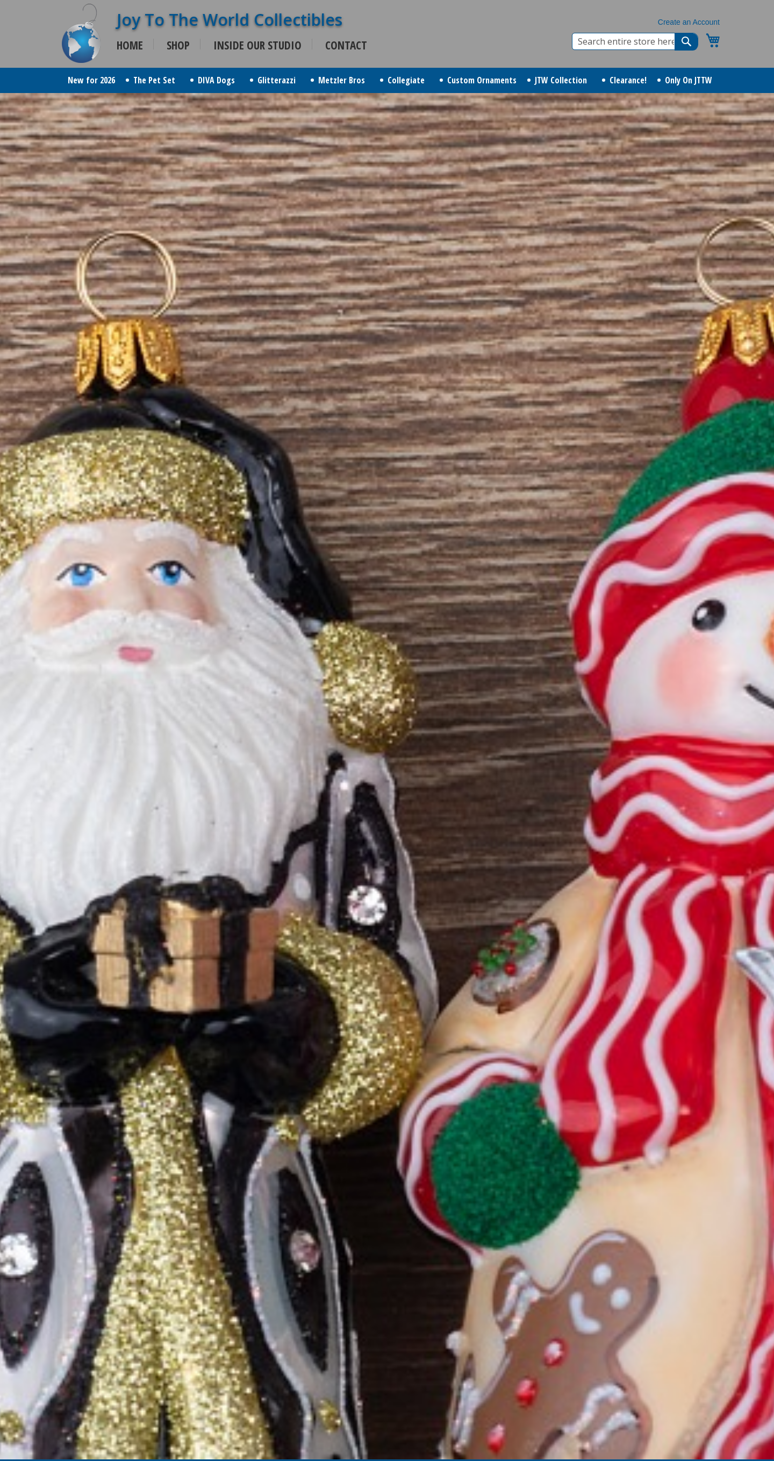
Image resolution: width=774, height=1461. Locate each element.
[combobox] (635, 41)
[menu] (387, 80)
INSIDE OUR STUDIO (257, 45)
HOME (130, 45)
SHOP (178, 45)
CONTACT (346, 45)
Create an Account (689, 22)
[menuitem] (91, 80)
